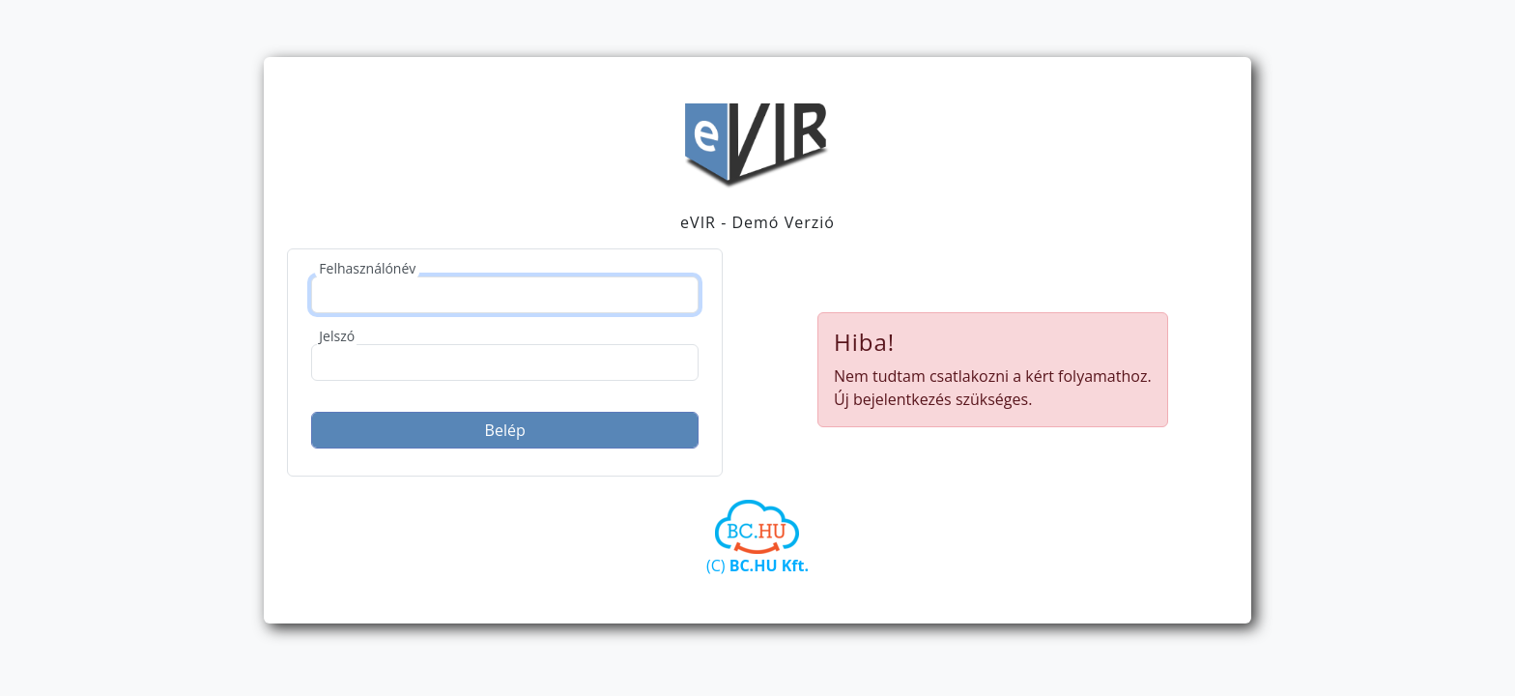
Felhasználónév (367, 268)
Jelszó (337, 336)
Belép (505, 430)
